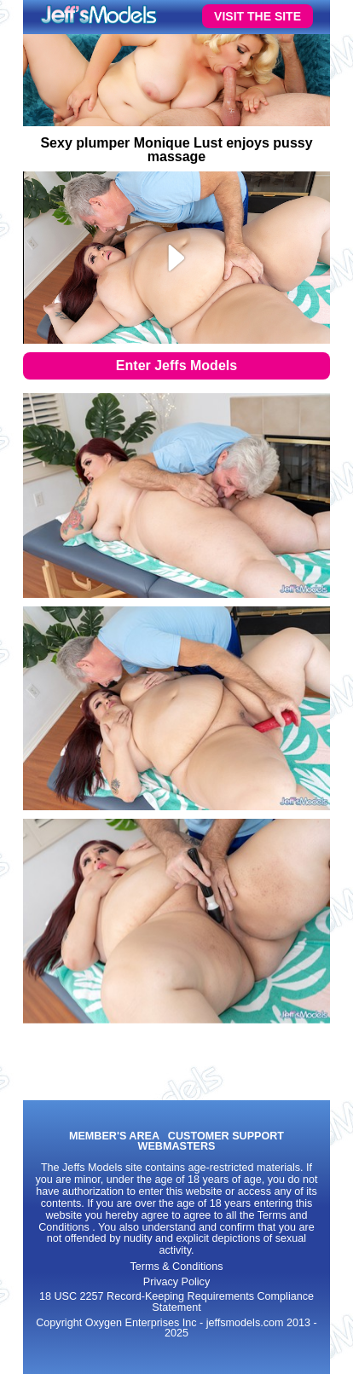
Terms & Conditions (176, 1267)
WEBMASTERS (177, 1146)
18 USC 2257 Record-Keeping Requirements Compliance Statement (176, 1301)
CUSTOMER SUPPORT (226, 1136)
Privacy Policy (176, 1282)
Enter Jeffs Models (176, 365)
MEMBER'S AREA (114, 1136)
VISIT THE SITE (257, 16)
